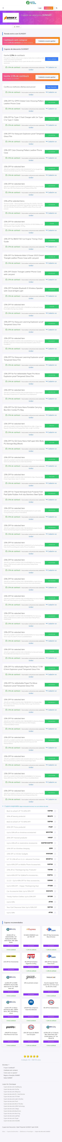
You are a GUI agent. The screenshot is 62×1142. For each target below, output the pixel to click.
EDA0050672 (52, 341)
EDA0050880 (52, 562)
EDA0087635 (52, 668)
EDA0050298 (52, 598)
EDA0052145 (52, 257)
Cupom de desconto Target (11, 1118)
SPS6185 (52, 306)
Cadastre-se (48, 8)
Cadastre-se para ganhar (46, 41)
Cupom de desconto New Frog (12, 1113)
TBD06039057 (51, 721)
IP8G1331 (51, 425)
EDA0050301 (52, 792)
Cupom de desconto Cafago (11, 1108)
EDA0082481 (52, 204)
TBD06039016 (51, 527)
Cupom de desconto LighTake (12, 1116)
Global (16, 26)
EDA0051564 (52, 459)
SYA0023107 (52, 544)
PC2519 (52, 223)
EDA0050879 (52, 616)
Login (40, 8)
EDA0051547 (52, 168)
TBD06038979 (51, 740)
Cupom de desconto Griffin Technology (14, 1106)
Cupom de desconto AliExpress (12, 1091)
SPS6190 (52, 651)
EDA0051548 (52, 634)
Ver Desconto (11, 945)
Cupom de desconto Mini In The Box (13, 1104)
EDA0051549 (52, 392)
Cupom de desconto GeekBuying (12, 1087)
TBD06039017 (51, 702)
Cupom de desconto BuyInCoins (12, 1111)
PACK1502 (51, 476)
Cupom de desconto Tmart (11, 1101)
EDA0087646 (52, 358)
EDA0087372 (52, 289)
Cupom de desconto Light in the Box (13, 1099)
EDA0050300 (52, 185)
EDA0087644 (52, 323)
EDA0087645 (52, 135)
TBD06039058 (51, 580)
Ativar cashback (51, 59)
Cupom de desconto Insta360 (12, 1120)
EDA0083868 (52, 102)
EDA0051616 (52, 510)
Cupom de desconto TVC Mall (12, 1096)
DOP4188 (51, 442)
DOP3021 (51, 408)
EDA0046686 (52, 775)
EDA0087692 (52, 240)
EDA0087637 (52, 684)
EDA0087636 (52, 375)
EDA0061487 (52, 273)
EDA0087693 (52, 118)
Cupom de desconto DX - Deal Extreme (14, 1094)
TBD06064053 (51, 493)
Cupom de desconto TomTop (11, 1089)
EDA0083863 (52, 151)
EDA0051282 (52, 758)
